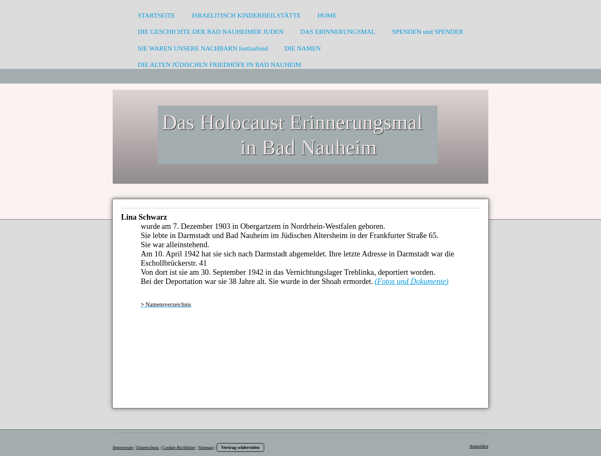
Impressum (123, 447)
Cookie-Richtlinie (178, 447)
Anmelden (478, 445)
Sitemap (205, 447)
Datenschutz (147, 447)
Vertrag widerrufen (240, 447)
